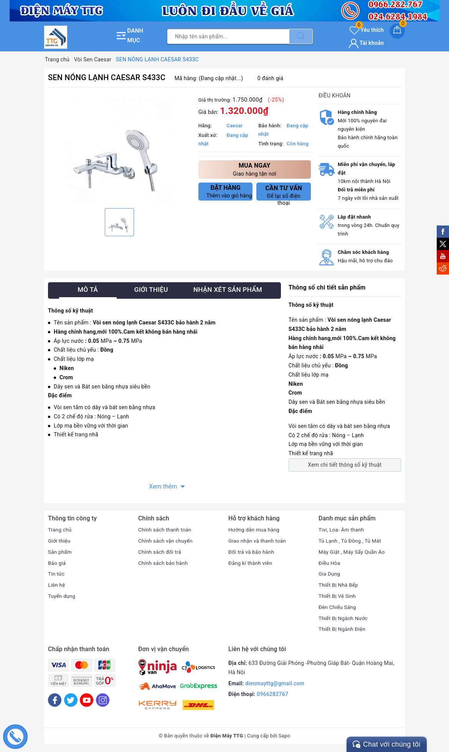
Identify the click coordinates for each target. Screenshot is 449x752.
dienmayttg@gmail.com (274, 683)
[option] (119, 148)
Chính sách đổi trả (160, 552)
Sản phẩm (60, 552)
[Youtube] (86, 700)
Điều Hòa (330, 563)
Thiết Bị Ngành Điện (343, 629)
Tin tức (56, 574)
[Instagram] (102, 700)
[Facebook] (54, 700)
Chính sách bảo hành (164, 563)
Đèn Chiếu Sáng (338, 607)
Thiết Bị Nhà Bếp (339, 585)
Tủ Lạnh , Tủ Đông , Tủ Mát (351, 541)
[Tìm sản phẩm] (228, 36)
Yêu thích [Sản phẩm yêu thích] (367, 30)
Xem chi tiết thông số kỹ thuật (344, 465)
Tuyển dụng (62, 596)
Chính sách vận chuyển (166, 541)
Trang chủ (60, 530)
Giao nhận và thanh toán (258, 541)
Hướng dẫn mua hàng (255, 530)
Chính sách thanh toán (165, 530)
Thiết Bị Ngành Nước (344, 618)
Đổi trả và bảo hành (252, 552)
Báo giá (57, 563)
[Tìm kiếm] (301, 36)
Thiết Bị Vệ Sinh (338, 596)
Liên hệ (57, 585)
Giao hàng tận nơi (254, 168)
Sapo (285, 736)
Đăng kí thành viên (251, 563)
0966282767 (272, 694)
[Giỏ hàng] (397, 31)
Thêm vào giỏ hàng (229, 191)
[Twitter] (71, 700)
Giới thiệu (59, 541)
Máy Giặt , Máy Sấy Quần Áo (353, 552)
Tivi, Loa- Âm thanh (342, 530)
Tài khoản (366, 43)
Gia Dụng (330, 574)
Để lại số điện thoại (283, 192)
